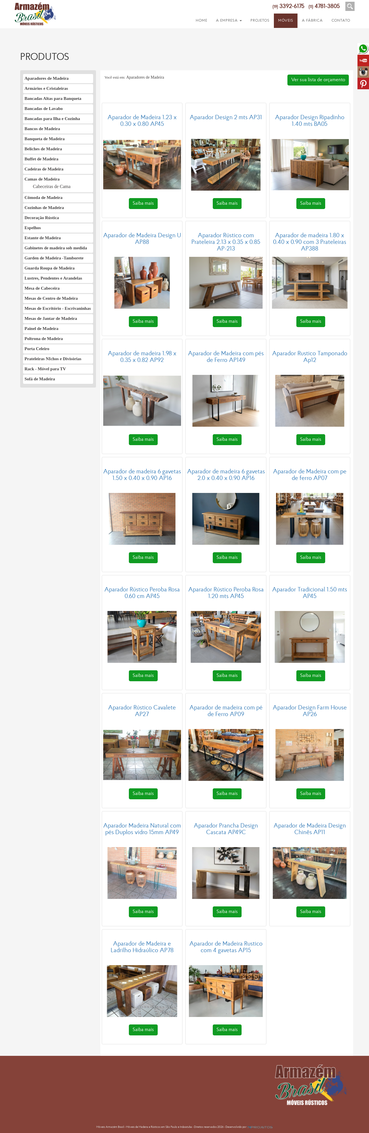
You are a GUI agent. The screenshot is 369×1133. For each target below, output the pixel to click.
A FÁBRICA (312, 20)
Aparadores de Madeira (47, 78)
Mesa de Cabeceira (42, 288)
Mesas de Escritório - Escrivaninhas (58, 308)
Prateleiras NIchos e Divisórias (53, 358)
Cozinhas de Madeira (44, 207)
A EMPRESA (229, 20)
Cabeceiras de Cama (52, 186)
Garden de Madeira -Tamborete (54, 258)
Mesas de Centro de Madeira (51, 298)
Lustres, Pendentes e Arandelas (53, 278)
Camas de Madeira (42, 179)
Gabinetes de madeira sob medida (56, 248)
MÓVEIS (285, 20)
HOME (201, 20)
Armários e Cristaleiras (46, 88)
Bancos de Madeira (42, 128)
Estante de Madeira (43, 238)
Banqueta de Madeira (45, 138)
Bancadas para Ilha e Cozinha (52, 118)
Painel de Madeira (41, 328)
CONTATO (341, 20)
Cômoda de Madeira (44, 197)
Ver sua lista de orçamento (318, 79)
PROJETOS (260, 20)
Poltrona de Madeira (44, 338)
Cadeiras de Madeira (44, 169)
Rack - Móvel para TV (45, 369)
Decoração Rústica (42, 217)
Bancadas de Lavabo (44, 108)
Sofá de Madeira (40, 379)
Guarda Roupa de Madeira (50, 268)
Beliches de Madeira (43, 149)
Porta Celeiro (37, 348)
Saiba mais (143, 203)
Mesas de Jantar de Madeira (51, 318)
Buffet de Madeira (41, 159)
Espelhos (33, 227)
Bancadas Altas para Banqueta (53, 98)
